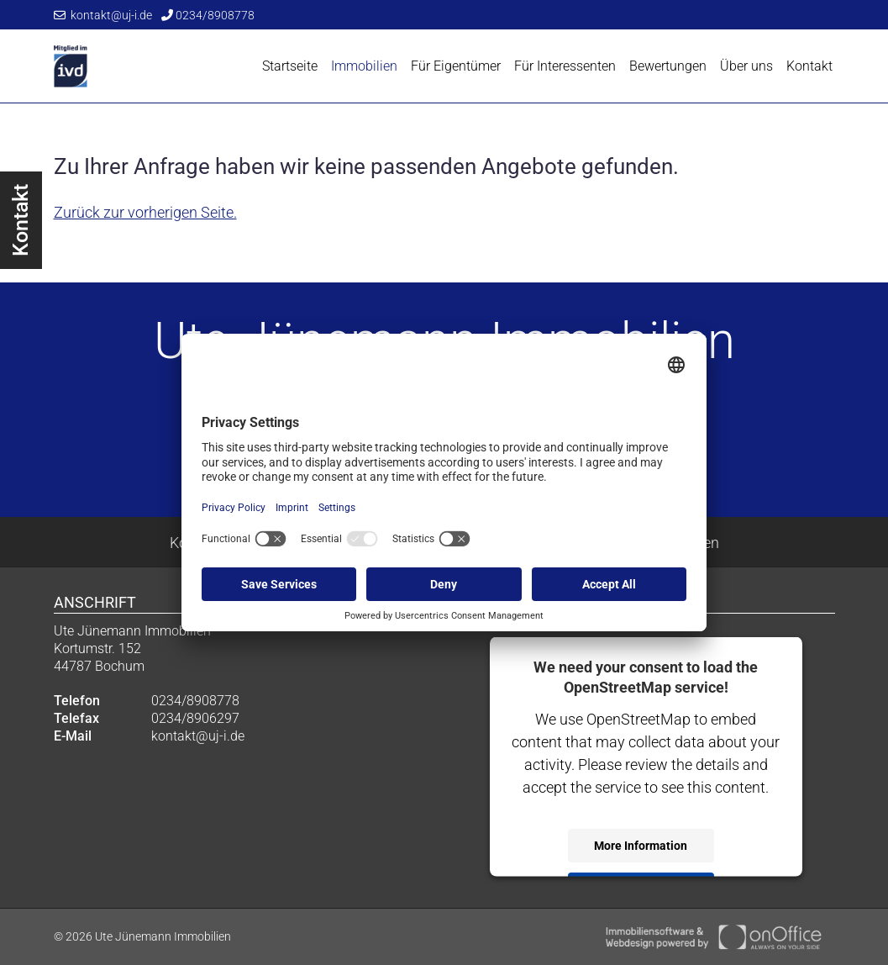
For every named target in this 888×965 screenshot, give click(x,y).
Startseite (290, 66)
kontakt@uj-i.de (103, 15)
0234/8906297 (195, 718)
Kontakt (809, 66)
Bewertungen (668, 66)
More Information (640, 845)
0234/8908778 (208, 15)
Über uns (746, 66)
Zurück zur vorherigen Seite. (145, 212)
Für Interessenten (565, 66)
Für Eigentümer (456, 66)
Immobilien (364, 66)
